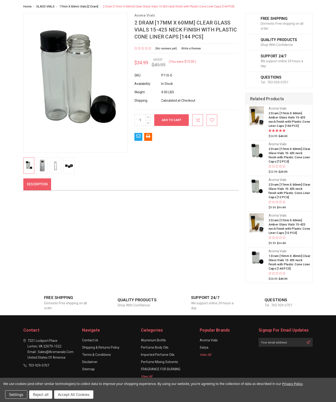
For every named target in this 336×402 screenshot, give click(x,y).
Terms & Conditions (96, 355)
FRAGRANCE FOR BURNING (160, 369)
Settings (16, 394)
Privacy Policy (292, 383)
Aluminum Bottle (153, 340)
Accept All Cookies (74, 394)
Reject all (41, 394)
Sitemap (88, 369)
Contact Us (90, 340)
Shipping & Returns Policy (100, 347)
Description (37, 184)
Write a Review (191, 48)
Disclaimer (90, 362)
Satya (204, 347)
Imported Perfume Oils (158, 355)
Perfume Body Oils (154, 347)
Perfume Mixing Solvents (159, 362)
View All (146, 376)
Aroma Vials (209, 340)
